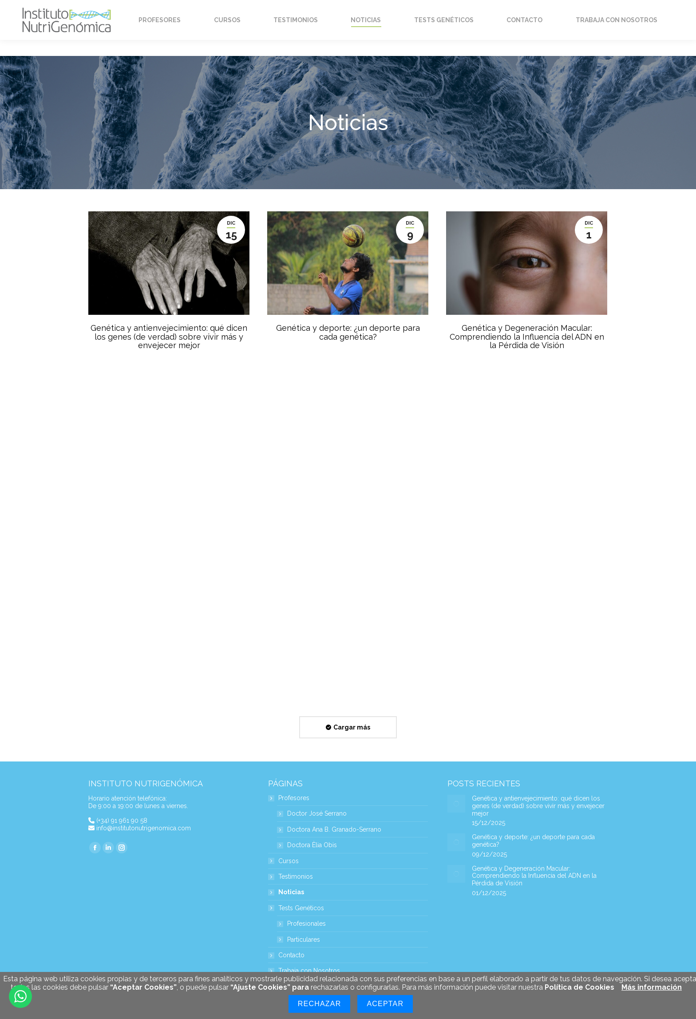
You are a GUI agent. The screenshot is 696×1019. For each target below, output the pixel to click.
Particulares (303, 939)
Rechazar (319, 1003)
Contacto (291, 955)
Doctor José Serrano (317, 813)
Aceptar (385, 1003)
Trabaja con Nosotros (309, 970)
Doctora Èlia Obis (312, 845)
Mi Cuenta (515, 8)
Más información (651, 987)
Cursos (288, 861)
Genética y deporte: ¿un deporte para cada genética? (348, 332)
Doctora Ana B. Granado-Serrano (334, 829)
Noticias (291, 892)
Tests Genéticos (296, 908)
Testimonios (295, 876)
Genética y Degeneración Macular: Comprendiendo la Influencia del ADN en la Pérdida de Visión (527, 336)
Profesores (289, 798)
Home (105, 8)
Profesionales (306, 923)
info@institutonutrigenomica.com (143, 828)
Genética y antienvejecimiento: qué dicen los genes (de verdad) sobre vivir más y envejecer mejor (169, 336)
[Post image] (456, 804)
